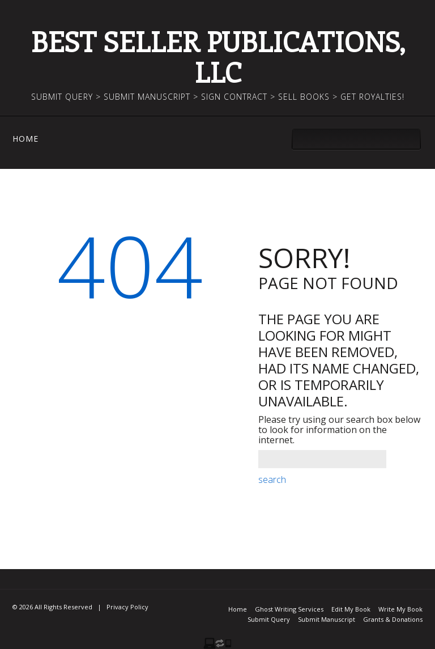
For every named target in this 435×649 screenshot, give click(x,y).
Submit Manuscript (326, 619)
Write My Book (400, 609)
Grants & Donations (393, 619)
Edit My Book (350, 609)
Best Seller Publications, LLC (218, 56)
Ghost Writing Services (289, 609)
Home (25, 139)
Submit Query (269, 619)
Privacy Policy (127, 607)
